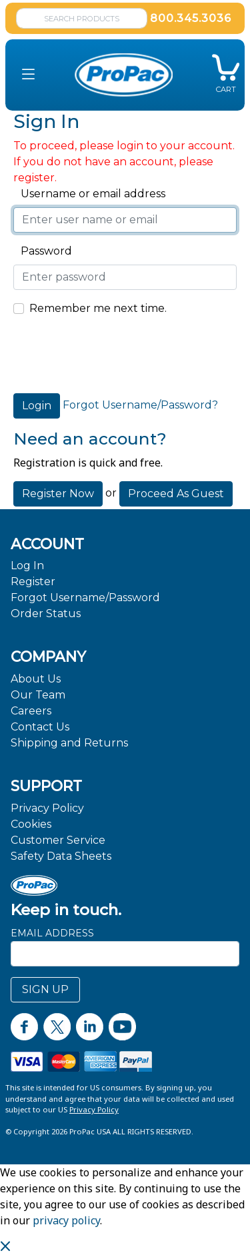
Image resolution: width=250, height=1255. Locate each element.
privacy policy (66, 1220)
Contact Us (40, 726)
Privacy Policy (47, 808)
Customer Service (58, 840)
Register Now (58, 493)
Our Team (38, 694)
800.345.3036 (190, 18)
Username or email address (89, 193)
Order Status (46, 613)
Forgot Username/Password (85, 597)
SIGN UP (45, 989)
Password (42, 251)
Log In (27, 565)
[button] (28, 75)
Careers (31, 710)
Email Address (52, 933)
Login (36, 405)
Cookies (31, 824)
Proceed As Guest (176, 493)
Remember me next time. (98, 308)
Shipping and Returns (69, 742)
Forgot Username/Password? (140, 405)
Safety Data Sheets (61, 856)
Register (33, 581)
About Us (36, 678)
